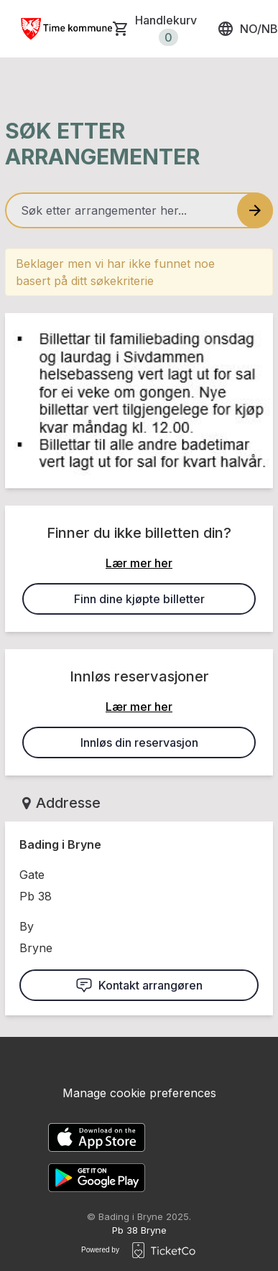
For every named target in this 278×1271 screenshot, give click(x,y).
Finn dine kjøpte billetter (139, 599)
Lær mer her (139, 563)
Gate (32, 874)
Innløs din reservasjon (139, 742)
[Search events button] (255, 210)
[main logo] (66, 28)
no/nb (247, 28)
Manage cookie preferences (139, 1093)
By (26, 926)
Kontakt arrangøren (139, 985)
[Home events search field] (139, 210)
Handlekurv (166, 29)
